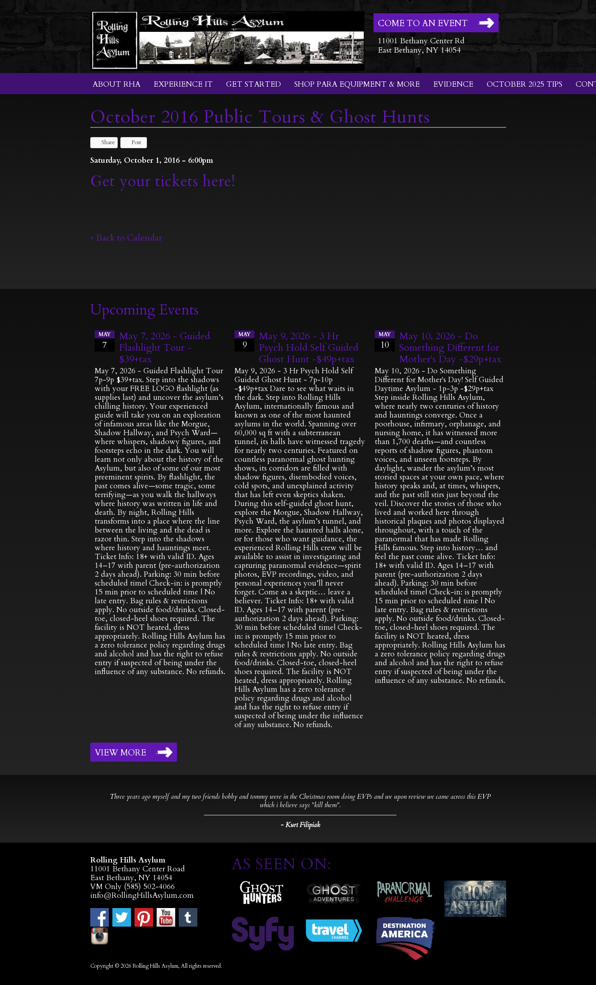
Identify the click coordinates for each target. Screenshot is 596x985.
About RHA (116, 84)
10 (385, 340)
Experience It (183, 84)
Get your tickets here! (162, 181)
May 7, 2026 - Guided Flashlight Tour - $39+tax (164, 347)
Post (132, 142)
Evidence (453, 84)
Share (104, 142)
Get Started (253, 84)
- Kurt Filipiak (300, 824)
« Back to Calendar (126, 238)
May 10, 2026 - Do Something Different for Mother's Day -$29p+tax (450, 347)
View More (120, 753)
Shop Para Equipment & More (357, 84)
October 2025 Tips (524, 84)
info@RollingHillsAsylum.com (142, 895)
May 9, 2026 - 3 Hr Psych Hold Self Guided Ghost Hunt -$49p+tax (308, 347)
